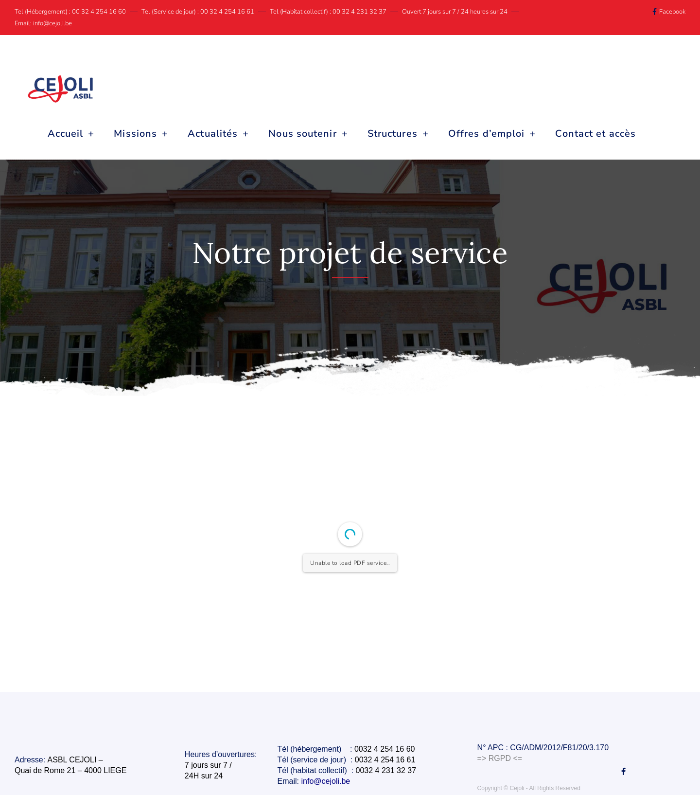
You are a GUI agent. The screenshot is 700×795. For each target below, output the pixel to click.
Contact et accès (595, 133)
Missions (141, 134)
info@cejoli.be (326, 781)
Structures (398, 134)
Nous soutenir (308, 134)
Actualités (218, 134)
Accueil (71, 134)
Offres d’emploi (492, 134)
